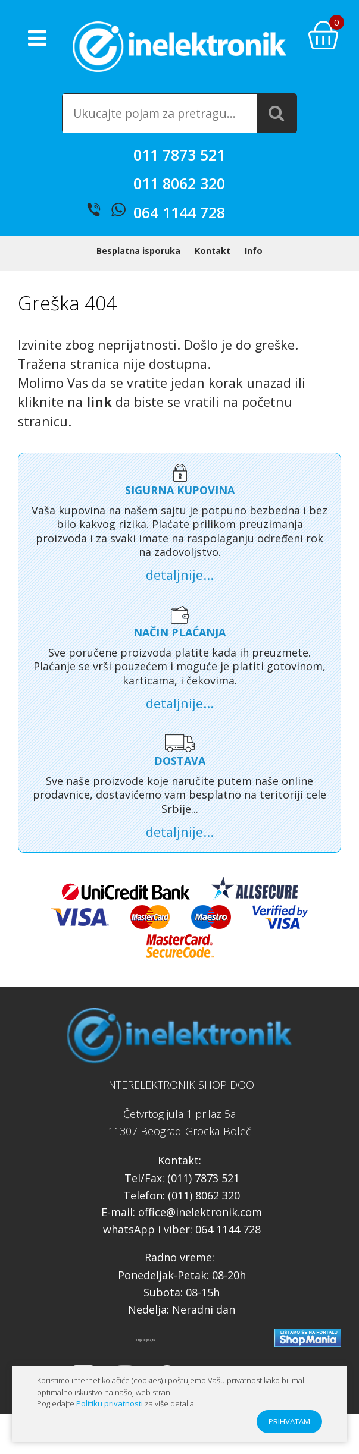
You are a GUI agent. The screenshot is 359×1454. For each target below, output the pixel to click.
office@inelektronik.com (200, 1212)
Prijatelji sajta (146, 1340)
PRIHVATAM (289, 1421)
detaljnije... (180, 574)
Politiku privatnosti (109, 1403)
